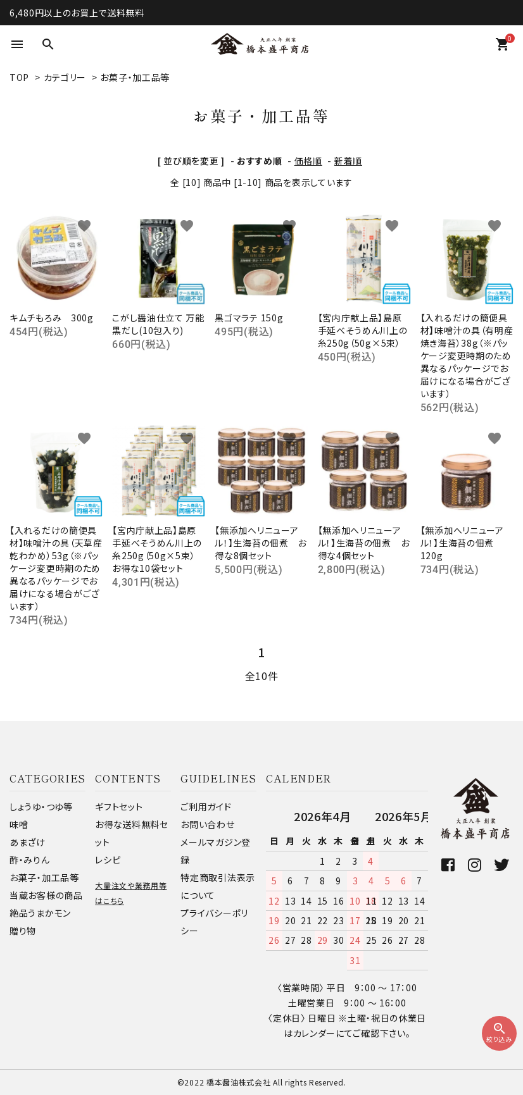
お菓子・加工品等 (135, 77)
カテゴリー (65, 77)
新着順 (348, 160)
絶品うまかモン (40, 912)
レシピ (107, 859)
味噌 (18, 824)
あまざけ (27, 842)
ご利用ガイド (205, 806)
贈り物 (22, 930)
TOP (19, 77)
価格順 (308, 160)
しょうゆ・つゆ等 (41, 806)
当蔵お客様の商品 (46, 895)
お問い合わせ (207, 824)
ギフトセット (118, 806)
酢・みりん (29, 859)
